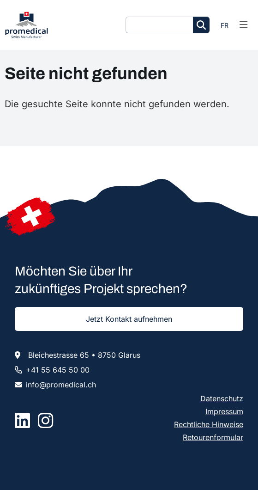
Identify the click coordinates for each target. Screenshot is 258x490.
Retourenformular (213, 437)
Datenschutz (221, 398)
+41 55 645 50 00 (58, 369)
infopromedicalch (61, 384)
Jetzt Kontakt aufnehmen (129, 319)
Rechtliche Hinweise (208, 424)
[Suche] (159, 25)
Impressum (224, 411)
